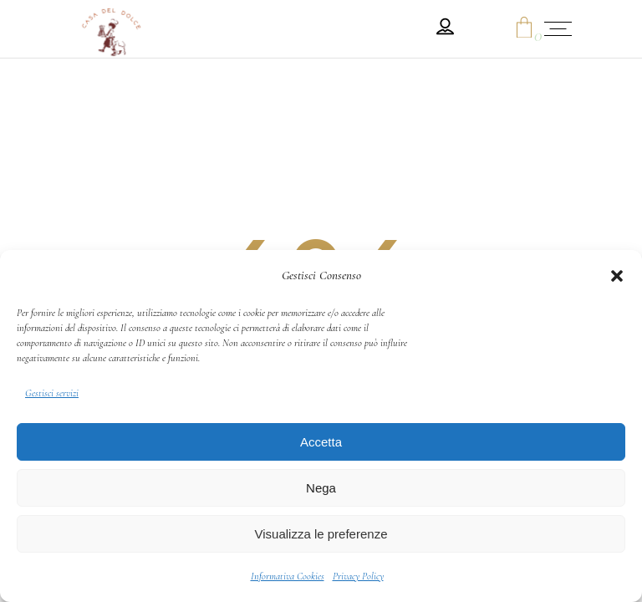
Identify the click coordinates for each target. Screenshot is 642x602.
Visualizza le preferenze (321, 534)
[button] (617, 276)
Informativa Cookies (287, 576)
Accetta (321, 442)
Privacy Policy (358, 576)
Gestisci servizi (52, 393)
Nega (321, 488)
